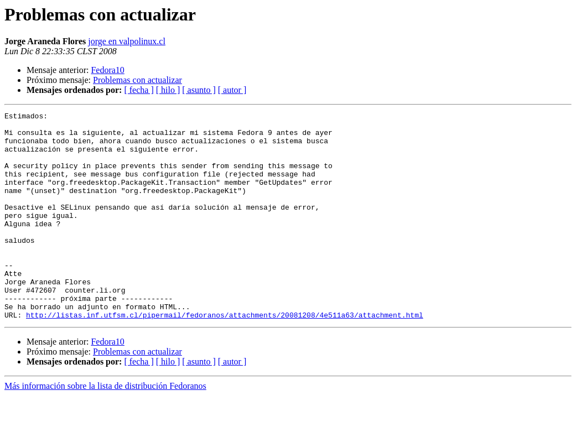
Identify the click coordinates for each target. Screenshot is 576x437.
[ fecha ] (138, 90)
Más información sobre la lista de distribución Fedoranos (105, 427)
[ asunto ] (198, 90)
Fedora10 (107, 70)
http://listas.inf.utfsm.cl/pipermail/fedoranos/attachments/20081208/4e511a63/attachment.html (224, 356)
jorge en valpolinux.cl (126, 41)
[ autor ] (232, 90)
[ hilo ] (168, 90)
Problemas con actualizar (137, 80)
